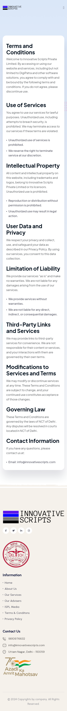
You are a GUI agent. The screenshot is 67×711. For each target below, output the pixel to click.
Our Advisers (13, 601)
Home (8, 582)
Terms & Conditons (17, 613)
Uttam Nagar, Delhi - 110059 (24, 652)
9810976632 (14, 639)
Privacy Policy (13, 619)
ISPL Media (12, 607)
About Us (11, 588)
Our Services (13, 594)
